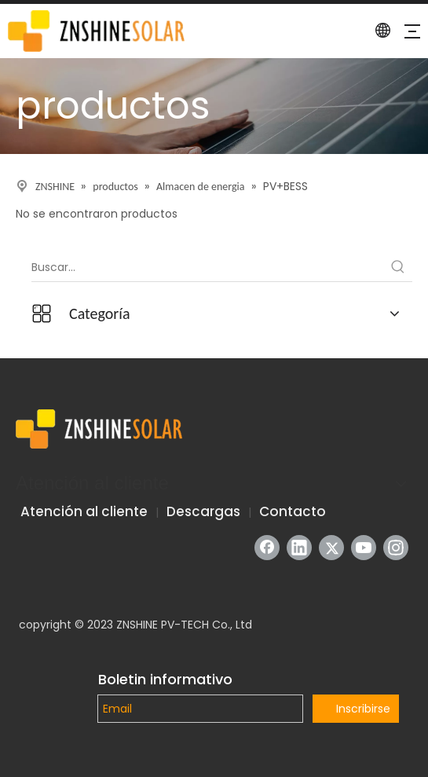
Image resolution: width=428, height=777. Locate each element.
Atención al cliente (84, 511)
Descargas (203, 511)
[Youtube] (363, 547)
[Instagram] (395, 547)
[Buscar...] (207, 267)
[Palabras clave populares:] (398, 267)
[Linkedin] (299, 547)
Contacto (292, 511)
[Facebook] (267, 547)
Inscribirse (363, 709)
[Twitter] (331, 547)
